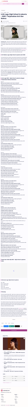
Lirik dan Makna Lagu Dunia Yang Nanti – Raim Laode (13, 359)
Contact (2, 400)
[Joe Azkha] (5, 21)
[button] (1, 1)
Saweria (16, 401)
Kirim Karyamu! (3, 401)
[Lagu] (9, 323)
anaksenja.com (24, 49)
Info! (23, 3)
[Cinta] (6, 323)
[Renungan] (19, 376)
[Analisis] (2, 323)
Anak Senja (7, 405)
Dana (16, 400)
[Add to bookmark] (24, 338)
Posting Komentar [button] (14, 330)
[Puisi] (8, 378)
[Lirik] (19, 378)
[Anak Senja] (5, 1)
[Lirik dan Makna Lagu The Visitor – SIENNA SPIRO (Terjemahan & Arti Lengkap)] (14, 343)
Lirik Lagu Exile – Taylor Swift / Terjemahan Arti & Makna (13, 371)
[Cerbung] (19, 380)
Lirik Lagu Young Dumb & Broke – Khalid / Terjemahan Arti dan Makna (14, 363)
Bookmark (8, 3)
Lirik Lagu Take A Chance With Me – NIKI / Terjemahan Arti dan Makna (14, 367)
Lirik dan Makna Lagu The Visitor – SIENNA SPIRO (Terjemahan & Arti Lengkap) (14, 353)
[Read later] (23, 21)
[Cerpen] (8, 380)
